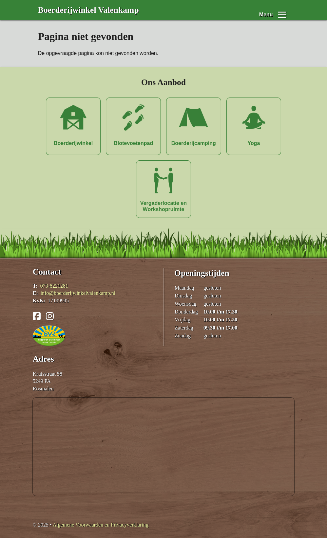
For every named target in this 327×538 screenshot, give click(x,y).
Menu (266, 10)
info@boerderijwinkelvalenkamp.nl (78, 293)
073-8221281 (54, 286)
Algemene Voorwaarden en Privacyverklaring (100, 525)
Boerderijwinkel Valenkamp (88, 10)
